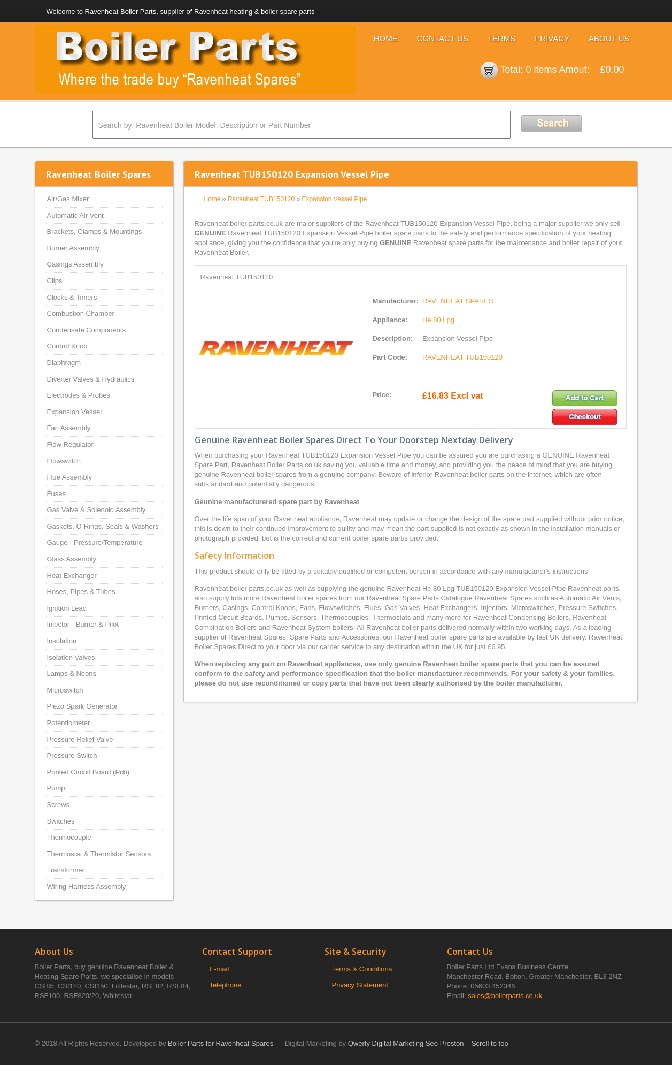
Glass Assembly (71, 559)
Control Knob (67, 346)
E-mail (219, 969)
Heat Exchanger (72, 576)
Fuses (56, 494)
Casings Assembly (75, 264)
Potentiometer (68, 723)
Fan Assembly (69, 428)
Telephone (226, 985)
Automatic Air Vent (75, 215)
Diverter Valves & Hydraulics (91, 379)
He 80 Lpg (438, 320)
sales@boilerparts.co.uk (505, 996)
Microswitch (65, 690)
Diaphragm (64, 363)
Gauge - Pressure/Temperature (95, 542)
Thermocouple (69, 837)
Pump (56, 788)
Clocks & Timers (72, 297)
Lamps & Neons (72, 674)
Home (386, 38)
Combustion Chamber (80, 313)
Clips (55, 281)
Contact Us (442, 38)
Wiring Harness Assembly (86, 887)
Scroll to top (490, 1043)
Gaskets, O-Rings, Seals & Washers (103, 526)
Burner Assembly (73, 248)
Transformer (65, 870)
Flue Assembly (69, 477)
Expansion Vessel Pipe (334, 199)
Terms (502, 38)
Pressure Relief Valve (80, 739)
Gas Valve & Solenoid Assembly (96, 510)
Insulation (62, 641)
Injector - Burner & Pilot (83, 624)
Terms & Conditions (362, 969)
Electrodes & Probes (79, 395)
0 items (541, 69)
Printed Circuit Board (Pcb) (88, 772)
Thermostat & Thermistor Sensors (99, 854)
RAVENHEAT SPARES (457, 301)
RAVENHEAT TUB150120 (462, 357)
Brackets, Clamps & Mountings (94, 231)
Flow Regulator (70, 444)
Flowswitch (64, 461)
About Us (609, 38)
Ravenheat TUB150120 (261, 199)
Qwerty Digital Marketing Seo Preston (406, 1043)
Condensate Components (86, 330)
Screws (58, 805)
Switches (61, 821)
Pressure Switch (72, 755)
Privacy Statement (360, 985)
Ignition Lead (67, 608)
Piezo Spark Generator (82, 706)
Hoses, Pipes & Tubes (81, 592)
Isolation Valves (71, 657)
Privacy (552, 38)
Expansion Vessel (74, 412)
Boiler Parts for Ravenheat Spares (220, 1043)
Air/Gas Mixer (68, 199)
